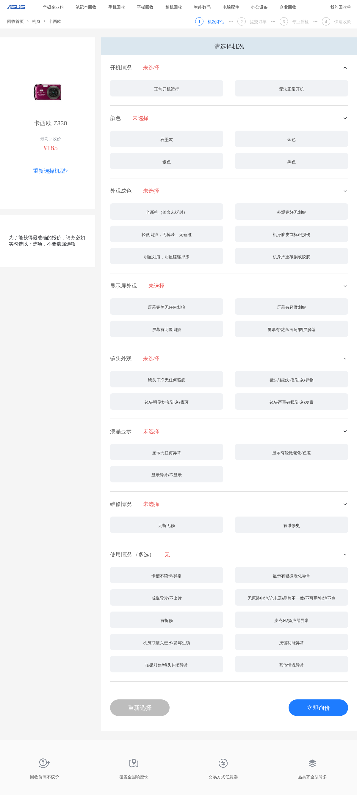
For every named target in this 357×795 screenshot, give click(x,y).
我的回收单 (340, 7)
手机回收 (116, 7)
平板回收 (145, 7)
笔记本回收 (86, 7)
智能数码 (202, 7)
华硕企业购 (53, 7)
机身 (36, 21)
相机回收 (173, 7)
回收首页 (15, 21)
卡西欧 (55, 21)
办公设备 (259, 7)
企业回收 (288, 7)
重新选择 (140, 707)
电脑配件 (231, 7)
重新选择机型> (50, 171)
